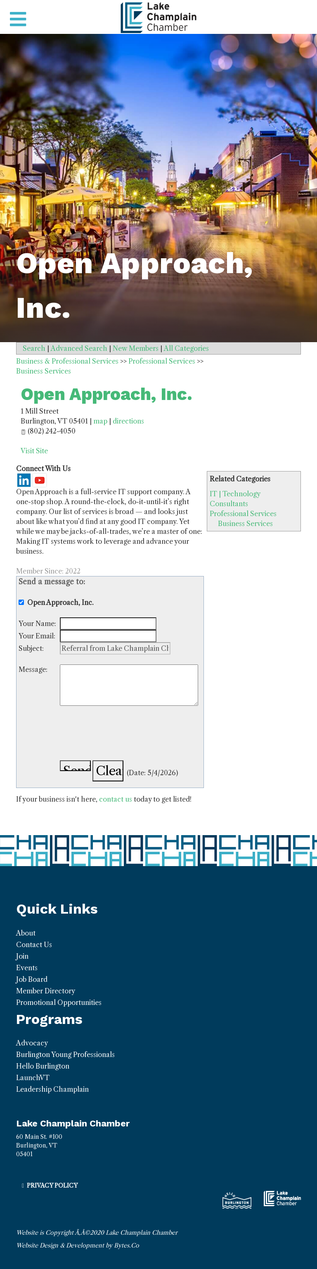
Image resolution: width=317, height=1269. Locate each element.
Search (34, 348)
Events (27, 968)
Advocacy (32, 1043)
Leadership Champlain (52, 1089)
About (25, 933)
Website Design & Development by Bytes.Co (77, 1245)
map (100, 421)
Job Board (31, 979)
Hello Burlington (42, 1066)
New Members (135, 348)
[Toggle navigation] (18, 19)
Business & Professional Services (67, 361)
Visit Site (34, 451)
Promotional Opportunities (59, 1002)
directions (128, 421)
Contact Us (34, 944)
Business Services (245, 523)
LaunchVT (33, 1078)
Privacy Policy (52, 1185)
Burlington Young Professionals (65, 1054)
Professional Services (243, 514)
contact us (115, 799)
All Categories (186, 348)
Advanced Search (79, 348)
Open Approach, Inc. (106, 394)
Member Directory (45, 991)
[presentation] (122, 734)
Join (22, 956)
